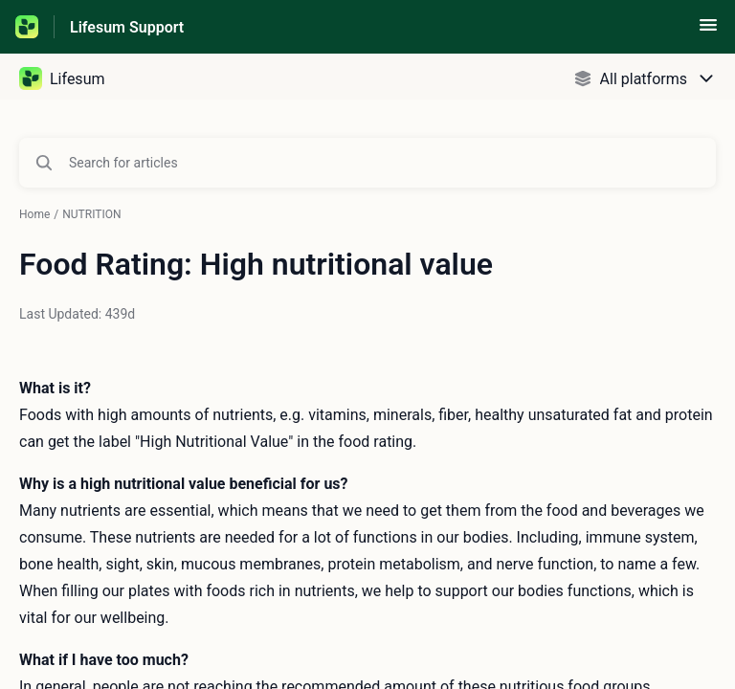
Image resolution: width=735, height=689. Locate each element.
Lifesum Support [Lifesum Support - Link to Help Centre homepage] (127, 27)
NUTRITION (91, 214)
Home (34, 214)
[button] (708, 31)
